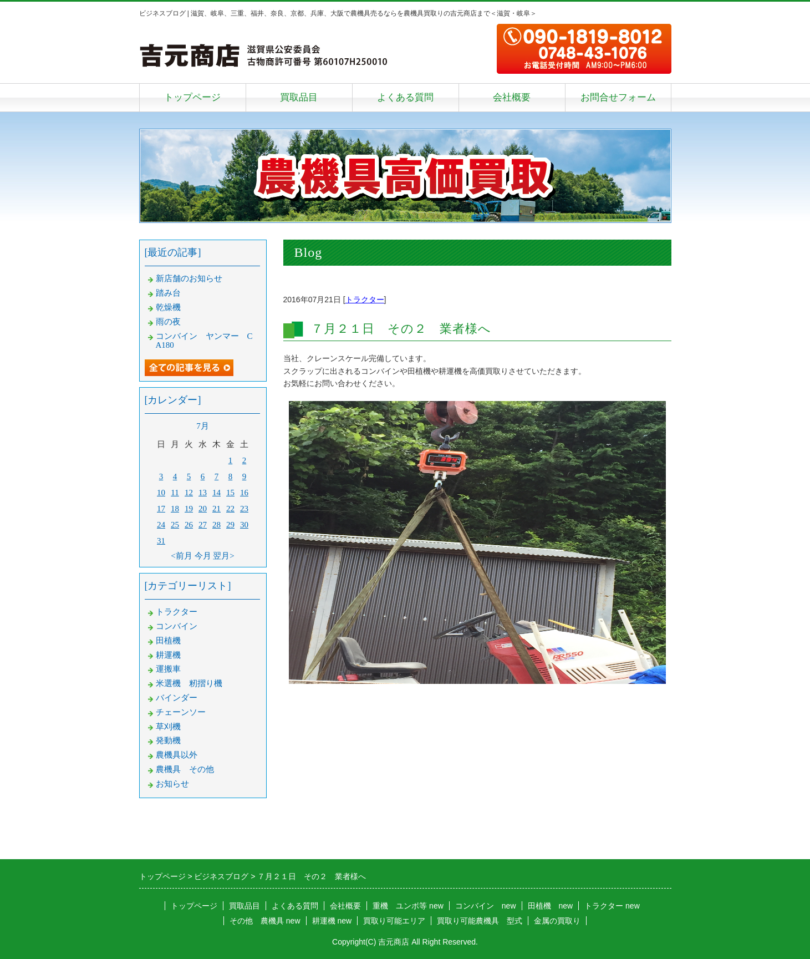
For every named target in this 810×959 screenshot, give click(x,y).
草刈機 (168, 726)
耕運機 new (332, 920)
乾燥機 (168, 307)
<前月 (181, 555)
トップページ (192, 97)
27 (202, 524)
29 (230, 524)
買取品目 (299, 97)
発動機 (168, 740)
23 (244, 508)
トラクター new (612, 905)
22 (230, 508)
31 (161, 540)
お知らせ (172, 783)
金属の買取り (557, 920)
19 (189, 508)
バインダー (176, 697)
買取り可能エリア (394, 920)
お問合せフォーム (618, 97)
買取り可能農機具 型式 (479, 920)
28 (216, 524)
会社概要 (512, 97)
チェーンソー (181, 712)
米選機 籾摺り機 (189, 683)
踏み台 (168, 292)
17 (161, 508)
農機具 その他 (185, 769)
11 (175, 492)
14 (216, 492)
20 (202, 508)
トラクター (364, 299)
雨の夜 (168, 321)
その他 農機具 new (265, 920)
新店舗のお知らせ (189, 278)
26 (189, 524)
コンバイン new (485, 905)
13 (202, 492)
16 (244, 492)
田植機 (168, 640)
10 (161, 492)
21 (216, 508)
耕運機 (168, 655)
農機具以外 (176, 754)
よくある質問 (405, 97)
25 (175, 524)
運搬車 (168, 668)
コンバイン (176, 626)
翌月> (223, 555)
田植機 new (550, 905)
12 (189, 492)
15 (230, 492)
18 (175, 508)
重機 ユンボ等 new (408, 905)
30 (244, 524)
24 (161, 524)
